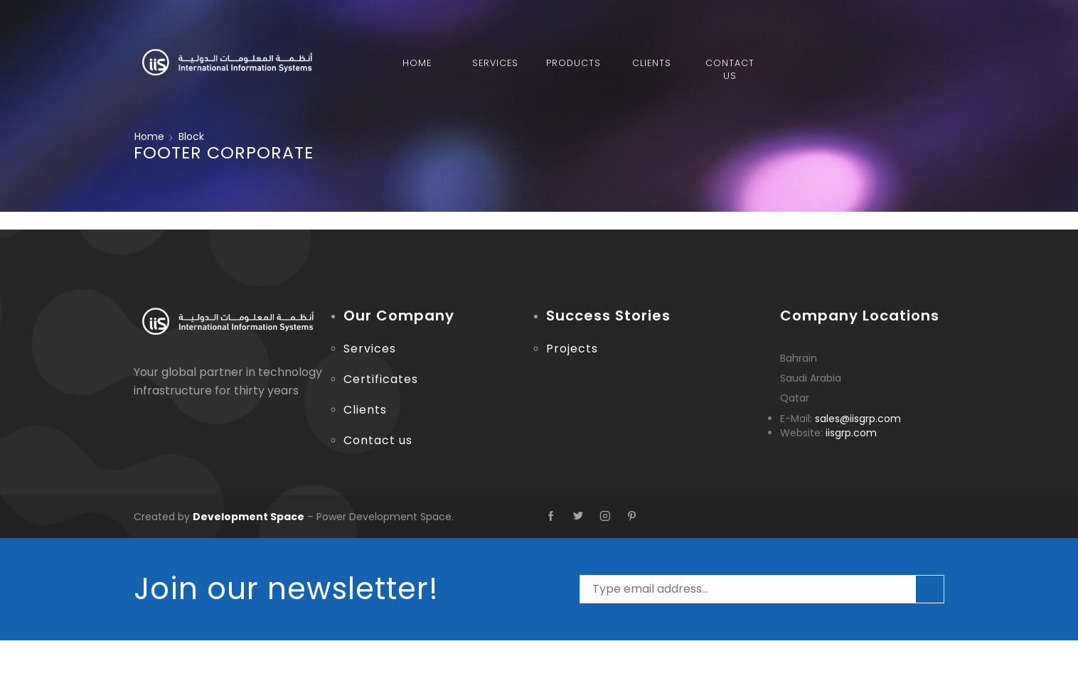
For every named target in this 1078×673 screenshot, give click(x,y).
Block (191, 136)
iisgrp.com (851, 433)
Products (573, 63)
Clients (651, 63)
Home (417, 63)
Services (495, 63)
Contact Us (729, 69)
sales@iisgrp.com (858, 418)
